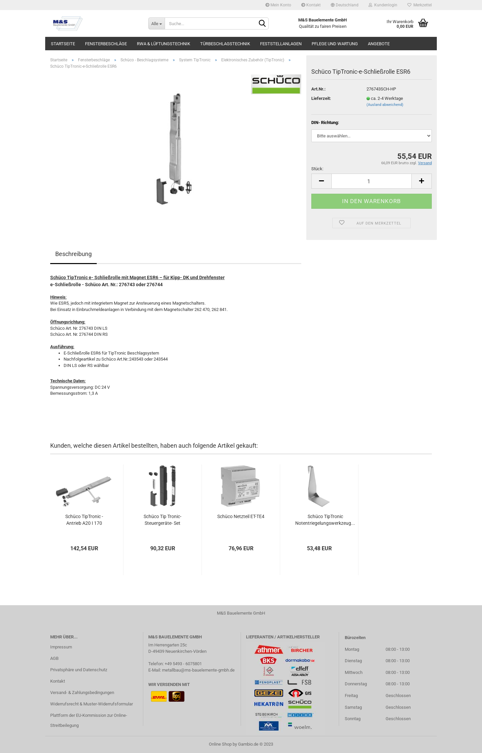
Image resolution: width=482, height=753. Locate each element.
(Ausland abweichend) (385, 105)
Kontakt (311, 5)
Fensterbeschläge (106, 43)
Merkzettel (419, 5)
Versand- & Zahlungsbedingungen (82, 692)
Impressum (61, 646)
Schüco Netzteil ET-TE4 (240, 516)
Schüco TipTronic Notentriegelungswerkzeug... (325, 520)
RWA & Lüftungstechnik (163, 43)
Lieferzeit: (321, 98)
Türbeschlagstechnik (225, 43)
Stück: (317, 168)
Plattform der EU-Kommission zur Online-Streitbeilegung (88, 720)
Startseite (63, 43)
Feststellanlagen (281, 43)
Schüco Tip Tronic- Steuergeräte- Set (162, 520)
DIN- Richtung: (325, 122)
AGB (54, 658)
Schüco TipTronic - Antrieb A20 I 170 (84, 520)
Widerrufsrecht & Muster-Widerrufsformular (91, 703)
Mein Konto (278, 5)
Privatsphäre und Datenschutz (78, 669)
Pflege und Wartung (335, 43)
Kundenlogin (383, 5)
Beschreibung (73, 253)
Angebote (379, 43)
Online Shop (220, 744)
